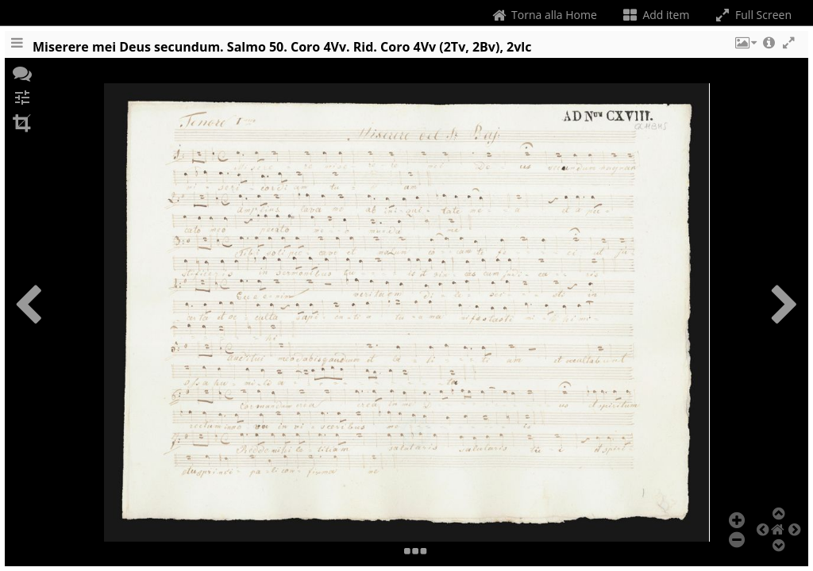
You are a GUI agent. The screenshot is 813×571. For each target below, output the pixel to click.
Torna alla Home (542, 14)
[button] (745, 50)
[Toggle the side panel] (17, 50)
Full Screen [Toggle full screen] (752, 14)
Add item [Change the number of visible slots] (655, 14)
